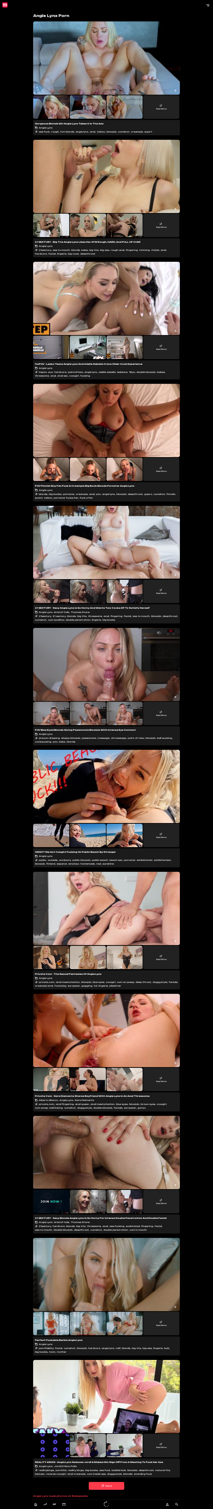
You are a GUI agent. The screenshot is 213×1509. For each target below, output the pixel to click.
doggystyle (160, 982)
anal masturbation (68, 982)
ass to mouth (61, 250)
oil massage (118, 738)
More (106, 1486)
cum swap (41, 1108)
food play (60, 986)
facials (173, 982)
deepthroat (87, 253)
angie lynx (82, 131)
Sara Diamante (84, 1100)
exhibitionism (162, 860)
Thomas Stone (80, 612)
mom (52, 1352)
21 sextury (59, 616)
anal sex (62, 376)
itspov (43, 372)
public (42, 860)
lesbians (122, 372)
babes (161, 372)
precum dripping (49, 738)
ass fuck (44, 131)
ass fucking (116, 1226)
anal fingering (65, 1104)
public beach (100, 860)
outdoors (65, 860)
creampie (137, 131)
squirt (148, 131)
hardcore (41, 253)
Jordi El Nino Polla (65, 1466)
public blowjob (81, 860)
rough (55, 131)
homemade (87, 863)
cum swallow (56, 620)
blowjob (111, 131)
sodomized (133, 1226)
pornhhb (60, 1470)
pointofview (75, 372)
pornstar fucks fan (66, 498)
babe (84, 250)
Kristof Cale (61, 612)
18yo (132, 372)
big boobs (55, 494)
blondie (127, 1474)
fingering (132, 250)
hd (95, 986)
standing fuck (143, 1474)
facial (52, 253)
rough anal (117, 250)
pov (50, 372)
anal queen (82, 1104)
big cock (73, 253)
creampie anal (44, 986)
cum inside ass (96, 1474)
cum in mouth (138, 1230)
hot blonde (67, 131)
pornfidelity (46, 1348)
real (98, 863)
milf (118, 1348)
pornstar (68, 494)
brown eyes (148, 1104)
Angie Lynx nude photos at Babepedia (60, 1496)
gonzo (142, 1108)
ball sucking (164, 738)
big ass (104, 250)
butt (166, 1348)
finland (50, 863)
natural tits (162, 1470)
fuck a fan (86, 498)
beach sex (115, 860)
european (74, 986)
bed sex (40, 1474)
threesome (42, 376)
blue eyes (98, 982)
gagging (86, 986)
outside (52, 860)
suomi (38, 498)
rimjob (155, 250)
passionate (89, 738)
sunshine (108, 863)
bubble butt (119, 1470)
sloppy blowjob (70, 738)
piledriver (115, 986)
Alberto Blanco (48, 1100)
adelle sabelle (107, 372)
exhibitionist (145, 860)
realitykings (46, 1470)
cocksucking (43, 741)
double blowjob (146, 372)
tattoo (101, 131)
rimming (144, 250)
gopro (148, 494)
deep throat (143, 982)
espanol (62, 863)
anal (92, 131)
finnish (171, 494)
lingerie (61, 253)
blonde (75, 250)
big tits (94, 250)
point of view (136, 738)
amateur (73, 863)
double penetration (78, 620)
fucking (85, 376)
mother (61, 1352)
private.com (46, 982)
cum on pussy (125, 982)
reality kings (76, 1470)
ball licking (56, 1108)
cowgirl (74, 376)
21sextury (45, 250)
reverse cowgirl (56, 1474)
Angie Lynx (46, 127)
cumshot (123, 131)
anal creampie (76, 1474)
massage (103, 738)
